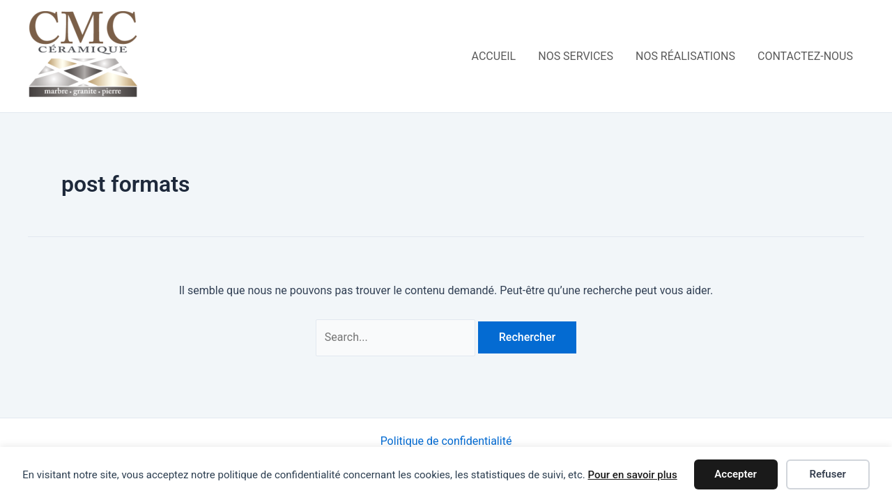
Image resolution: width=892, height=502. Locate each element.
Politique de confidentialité (446, 441)
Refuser (827, 474)
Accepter (735, 474)
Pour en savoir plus (632, 475)
